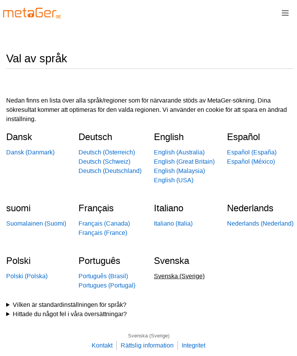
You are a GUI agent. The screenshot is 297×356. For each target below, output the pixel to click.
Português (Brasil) (103, 276)
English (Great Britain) (184, 161)
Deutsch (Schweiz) (104, 161)
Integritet (193, 345)
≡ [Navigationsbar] (285, 12)
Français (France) (103, 232)
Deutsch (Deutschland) (110, 171)
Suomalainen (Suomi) (36, 223)
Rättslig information (147, 345)
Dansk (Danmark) (30, 152)
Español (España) (252, 152)
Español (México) (251, 161)
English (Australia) (179, 152)
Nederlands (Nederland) (260, 223)
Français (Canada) (104, 223)
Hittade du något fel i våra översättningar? (70, 314)
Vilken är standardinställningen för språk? (69, 304)
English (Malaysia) (179, 171)
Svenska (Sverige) (148, 336)
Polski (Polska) (27, 276)
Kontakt (102, 345)
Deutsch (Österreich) (107, 152)
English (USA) (173, 180)
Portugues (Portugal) (107, 285)
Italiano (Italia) (173, 223)
